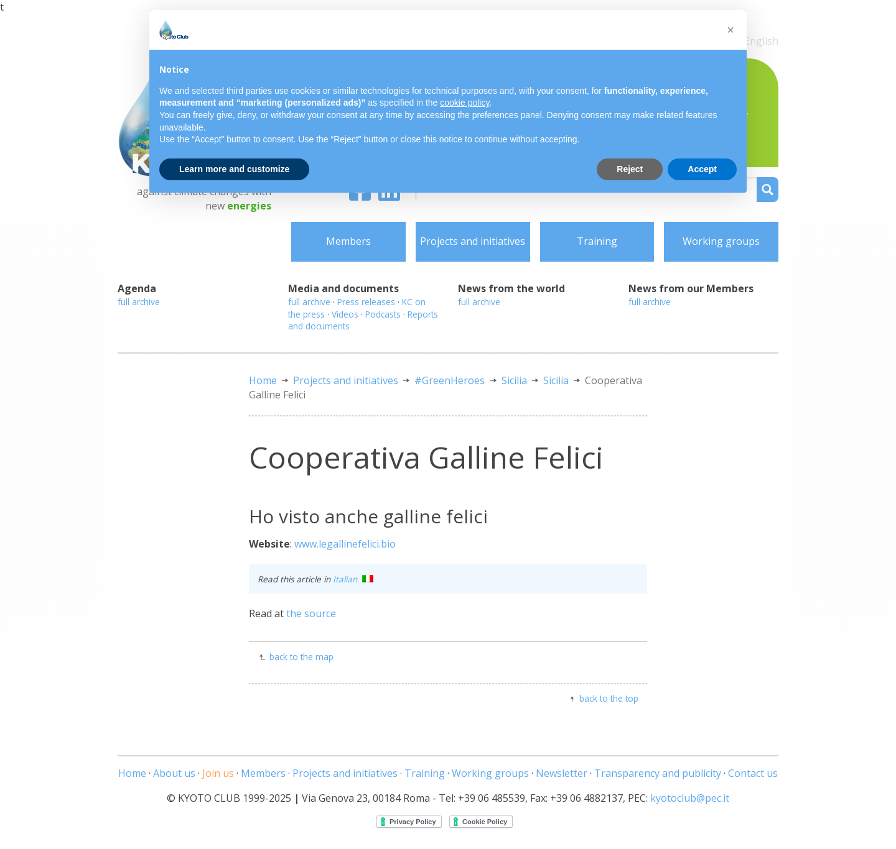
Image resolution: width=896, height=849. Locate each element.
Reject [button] (630, 169)
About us (174, 773)
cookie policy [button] (464, 103)
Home (263, 380)
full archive (139, 302)
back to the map (301, 657)
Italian (353, 579)
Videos (345, 314)
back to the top (608, 698)
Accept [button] (702, 169)
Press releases (366, 302)
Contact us (753, 773)
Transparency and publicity (657, 773)
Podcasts (383, 314)
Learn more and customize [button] (234, 169)
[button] (730, 30)
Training (597, 241)
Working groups (721, 241)
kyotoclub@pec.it (689, 798)
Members (348, 241)
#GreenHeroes (449, 380)
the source (311, 613)
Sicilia (514, 380)
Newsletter (561, 773)
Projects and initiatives (472, 241)
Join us (218, 773)
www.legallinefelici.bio (345, 544)
